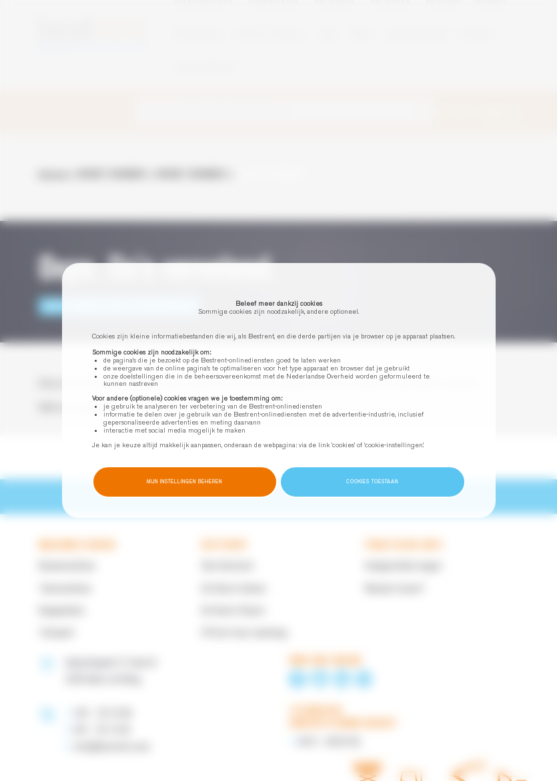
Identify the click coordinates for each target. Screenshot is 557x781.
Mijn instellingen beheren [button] (184, 482)
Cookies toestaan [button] (372, 482)
